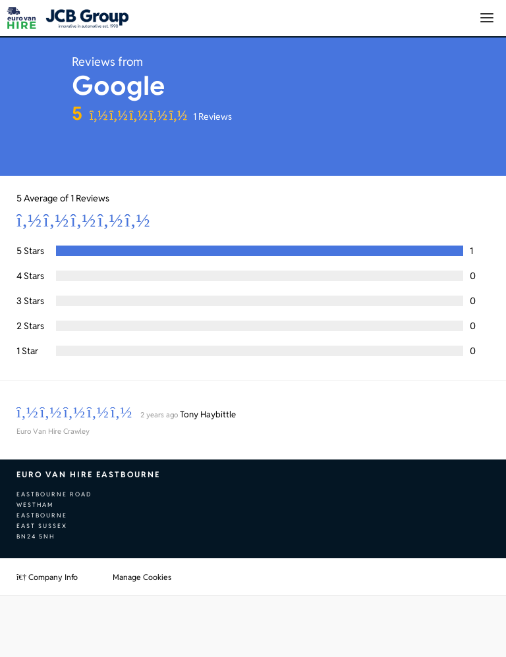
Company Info (47, 577)
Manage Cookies (142, 577)
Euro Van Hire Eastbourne (88, 474)
